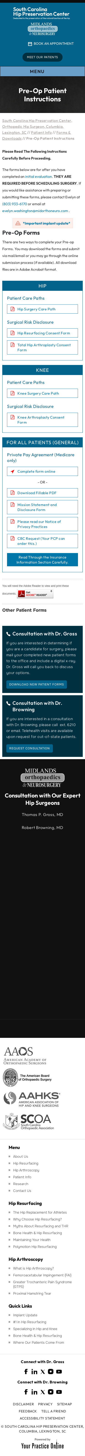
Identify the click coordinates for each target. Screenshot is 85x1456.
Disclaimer (23, 1404)
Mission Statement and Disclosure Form (37, 507)
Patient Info (41, 132)
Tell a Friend (53, 1411)
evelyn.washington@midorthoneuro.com (35, 210)
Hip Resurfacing (25, 1163)
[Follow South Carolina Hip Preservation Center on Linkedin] (34, 1372)
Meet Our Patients (42, 57)
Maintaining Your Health (32, 1240)
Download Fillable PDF (37, 493)
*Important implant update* (46, 223)
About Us (20, 1156)
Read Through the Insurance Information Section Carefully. (43, 559)
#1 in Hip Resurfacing (29, 1322)
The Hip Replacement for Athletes (40, 1212)
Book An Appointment (54, 43)
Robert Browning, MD (42, 827)
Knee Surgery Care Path (38, 393)
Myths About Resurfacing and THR (40, 1226)
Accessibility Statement (42, 1418)
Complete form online (36, 471)
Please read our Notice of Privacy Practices (39, 524)
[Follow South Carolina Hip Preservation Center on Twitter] (43, 1372)
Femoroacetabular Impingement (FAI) (42, 1275)
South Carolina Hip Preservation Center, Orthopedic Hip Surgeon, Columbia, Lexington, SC (37, 126)
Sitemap (64, 1404)
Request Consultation (29, 748)
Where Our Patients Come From (38, 1342)
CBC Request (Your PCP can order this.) (41, 541)
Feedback (28, 1411)
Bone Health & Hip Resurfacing (37, 1233)
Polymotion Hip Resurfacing (35, 1246)
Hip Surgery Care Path (36, 309)
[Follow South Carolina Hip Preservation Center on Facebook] (26, 1372)
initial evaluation (38, 176)
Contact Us (22, 1190)
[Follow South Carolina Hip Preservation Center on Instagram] (51, 1372)
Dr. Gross (66, 633)
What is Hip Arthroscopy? (33, 1268)
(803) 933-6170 (14, 204)
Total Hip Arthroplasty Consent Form (44, 347)
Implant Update (25, 1315)
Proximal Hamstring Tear (32, 1293)
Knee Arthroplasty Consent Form (41, 420)
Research (20, 1184)
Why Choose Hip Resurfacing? (37, 1219)
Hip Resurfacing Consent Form (43, 333)
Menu (42, 71)
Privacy (45, 1404)
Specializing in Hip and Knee (35, 1329)
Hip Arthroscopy (26, 1170)
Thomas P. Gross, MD (42, 814)
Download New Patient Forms (36, 684)
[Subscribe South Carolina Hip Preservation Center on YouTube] (59, 1372)
